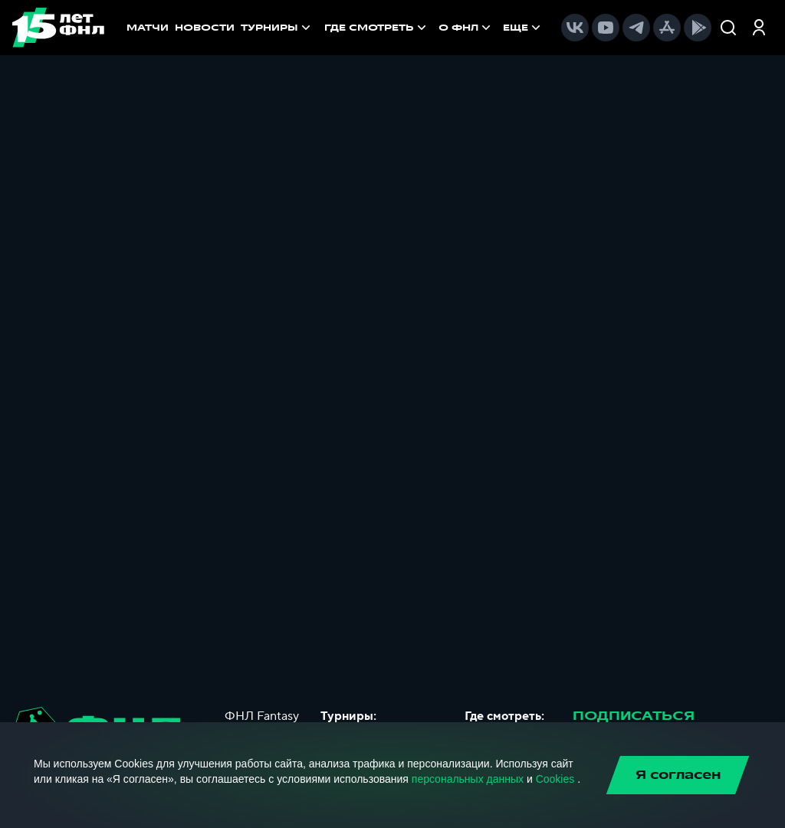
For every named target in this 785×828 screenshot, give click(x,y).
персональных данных (468, 779)
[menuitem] (376, 27)
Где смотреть (376, 27)
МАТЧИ (147, 27)
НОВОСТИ (205, 27)
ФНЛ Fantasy (262, 716)
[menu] (434, 27)
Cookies (555, 779)
